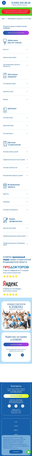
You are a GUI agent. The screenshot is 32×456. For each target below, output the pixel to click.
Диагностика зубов (9, 228)
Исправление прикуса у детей (13, 175)
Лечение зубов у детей (10, 152)
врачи (16, 434)
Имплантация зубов (9, 57)
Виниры (5, 99)
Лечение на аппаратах (10, 210)
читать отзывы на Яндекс (10, 291)
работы (16, 430)
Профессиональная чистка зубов (14, 159)
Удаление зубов (8, 125)
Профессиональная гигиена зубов (14, 236)
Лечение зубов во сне (10, 167)
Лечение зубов (8, 117)
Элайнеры (6, 202)
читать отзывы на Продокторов (12, 272)
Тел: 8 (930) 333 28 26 (16, 392)
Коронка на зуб (8, 91)
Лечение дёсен (8, 133)
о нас (15, 421)
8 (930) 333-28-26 (21, 2)
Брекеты (6, 194)
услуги (16, 426)
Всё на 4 (5, 49)
